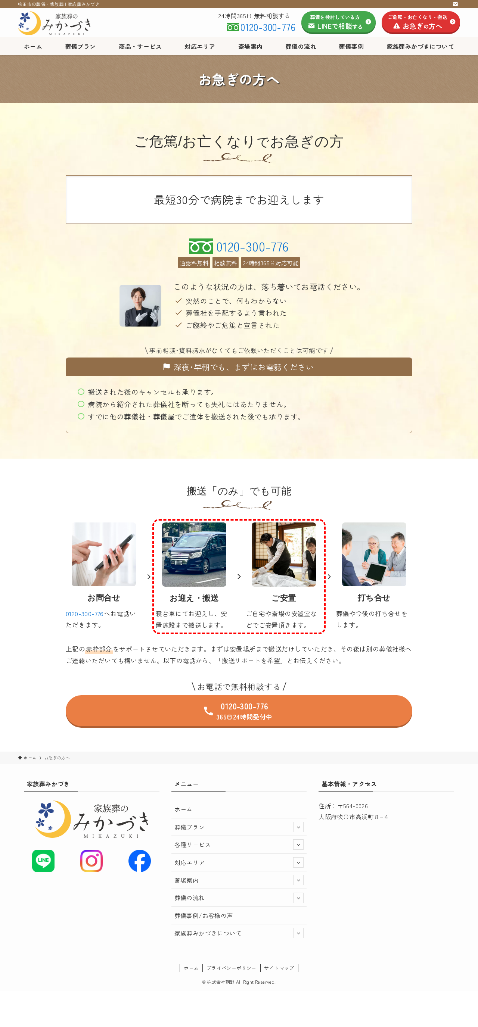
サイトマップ (279, 967)
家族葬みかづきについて (239, 933)
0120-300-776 (267, 27)
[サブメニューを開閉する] (298, 827)
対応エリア (239, 862)
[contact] (455, 4)
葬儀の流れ (239, 898)
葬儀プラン (239, 827)
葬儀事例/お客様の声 (203, 915)
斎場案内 (239, 880)
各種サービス (239, 844)
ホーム (183, 809)
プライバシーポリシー (232, 967)
